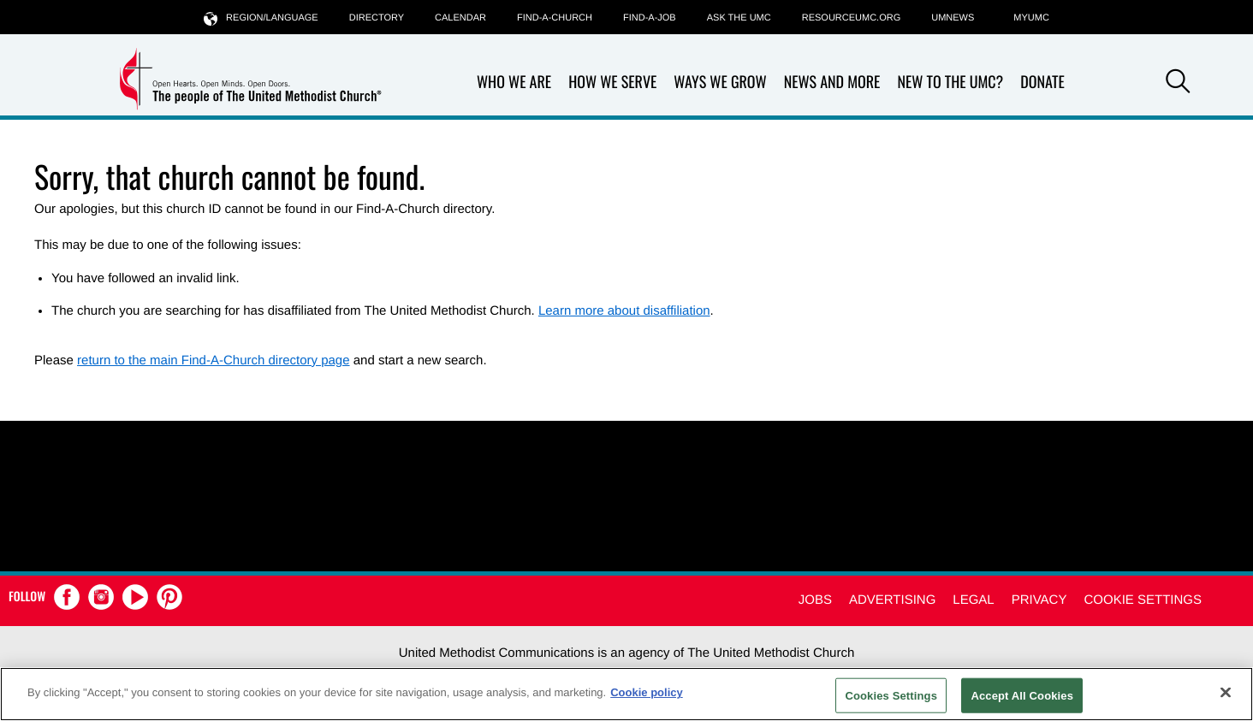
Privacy (1039, 600)
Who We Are (514, 82)
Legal (973, 600)
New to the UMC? (950, 82)
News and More (832, 82)
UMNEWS (952, 18)
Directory (376, 18)
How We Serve (612, 82)
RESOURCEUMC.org (851, 18)
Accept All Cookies (1022, 694)
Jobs (815, 600)
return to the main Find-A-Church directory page (213, 360)
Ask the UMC (739, 18)
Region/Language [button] (261, 17)
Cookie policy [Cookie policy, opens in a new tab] (646, 692)
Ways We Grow (720, 82)
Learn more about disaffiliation (624, 311)
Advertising (892, 600)
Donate (1042, 82)
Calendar (460, 18)
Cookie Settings (1143, 600)
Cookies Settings (891, 694)
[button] (1178, 84)
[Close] (1225, 692)
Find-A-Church (554, 18)
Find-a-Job (649, 18)
